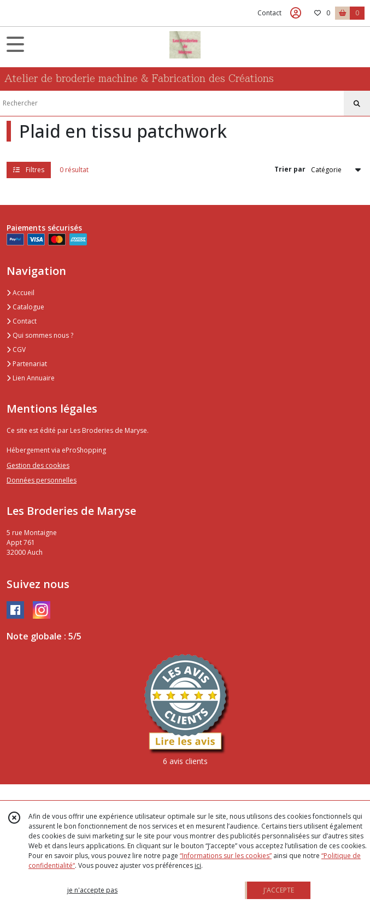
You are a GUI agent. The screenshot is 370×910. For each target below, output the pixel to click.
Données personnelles (42, 480)
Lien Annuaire (31, 378)
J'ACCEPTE (278, 890)
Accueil (20, 292)
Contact (269, 12)
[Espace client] (296, 13)
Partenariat (27, 363)
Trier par (290, 169)
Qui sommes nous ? (40, 335)
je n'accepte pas (92, 890)
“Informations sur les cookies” (226, 855)
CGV (16, 349)
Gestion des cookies (38, 465)
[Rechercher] (357, 104)
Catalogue (25, 307)
